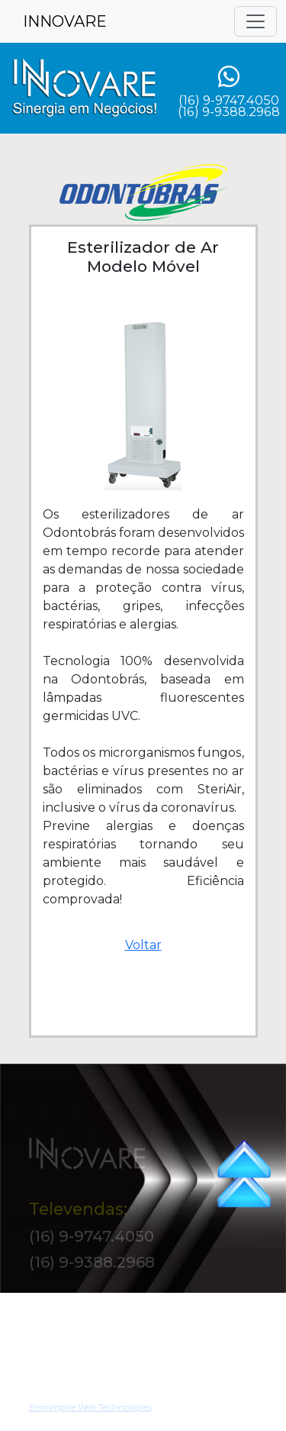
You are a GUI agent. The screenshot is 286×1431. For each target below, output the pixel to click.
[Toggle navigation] (255, 21)
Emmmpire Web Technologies (90, 1412)
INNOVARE (65, 21)
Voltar (143, 945)
